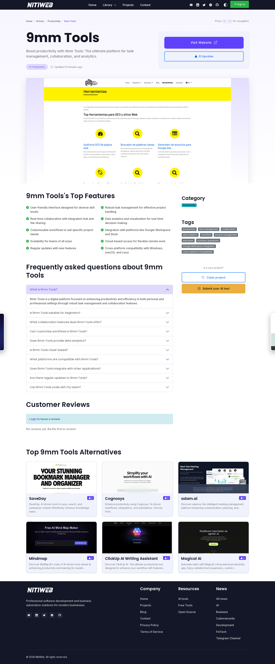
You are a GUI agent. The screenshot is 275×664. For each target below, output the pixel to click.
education (188, 240)
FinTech (221, 631)
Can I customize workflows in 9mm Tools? (58, 331)
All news (221, 599)
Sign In (239, 4)
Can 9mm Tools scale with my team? (55, 387)
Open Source (187, 612)
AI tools (40, 21)
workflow (206, 234)
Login (32, 419)
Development (225, 625)
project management (226, 234)
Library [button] (108, 5)
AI (217, 605)
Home (92, 5)
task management (208, 229)
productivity (189, 229)
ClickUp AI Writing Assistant (133, 558)
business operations (208, 240)
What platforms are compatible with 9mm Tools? (64, 359)
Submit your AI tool (214, 288)
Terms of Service (151, 631)
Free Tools (185, 605)
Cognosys (115, 498)
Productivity (54, 21)
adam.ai (190, 498)
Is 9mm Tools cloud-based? (49, 350)
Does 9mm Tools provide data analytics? (58, 341)
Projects (128, 5)
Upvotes (203, 56)
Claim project (214, 277)
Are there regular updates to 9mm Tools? (58, 378)
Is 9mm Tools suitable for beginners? (55, 313)
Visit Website (204, 42)
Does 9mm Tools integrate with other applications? (65, 369)
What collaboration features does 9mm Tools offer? (66, 322)
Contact (145, 5)
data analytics (190, 234)
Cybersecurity (225, 618)
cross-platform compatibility (197, 251)
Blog (143, 612)
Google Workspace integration (198, 246)
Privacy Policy (149, 625)
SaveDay (38, 498)
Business (222, 612)
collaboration (229, 229)
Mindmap (39, 558)
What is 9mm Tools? (44, 289)
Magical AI (192, 558)
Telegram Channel (228, 638)
